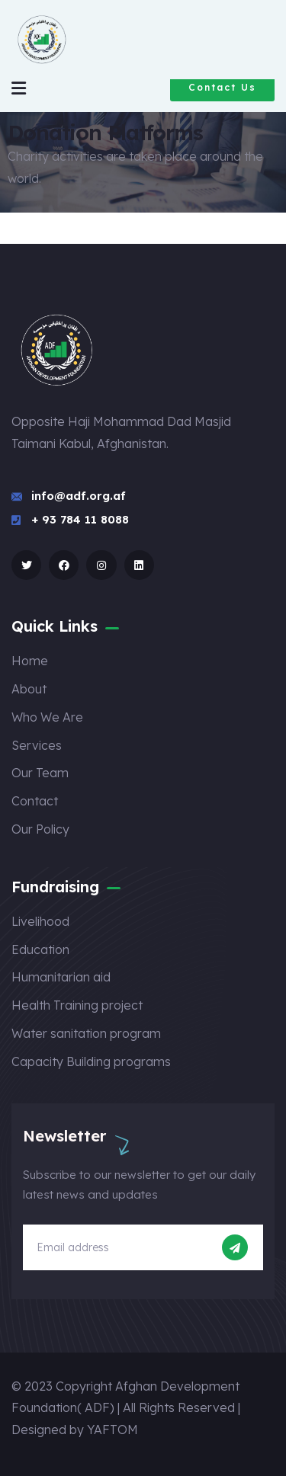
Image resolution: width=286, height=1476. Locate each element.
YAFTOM (112, 1429)
